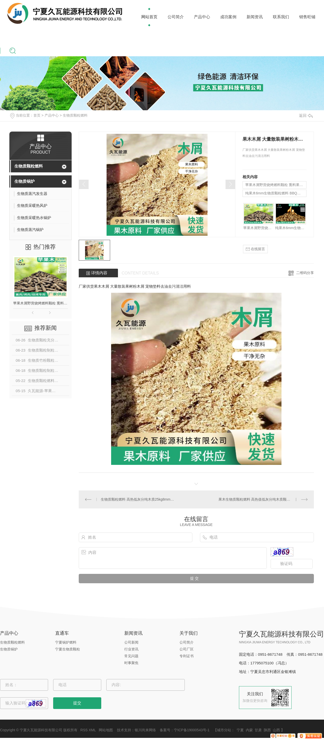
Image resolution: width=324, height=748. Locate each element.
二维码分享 (305, 273)
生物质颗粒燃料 (75, 115)
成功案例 (228, 17)
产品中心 (202, 17)
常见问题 (131, 656)
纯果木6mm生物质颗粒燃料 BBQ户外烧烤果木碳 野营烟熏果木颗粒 (276, 193)
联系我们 (281, 17)
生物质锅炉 (24, 181)
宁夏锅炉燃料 (65, 642)
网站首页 (149, 17)
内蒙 (249, 730)
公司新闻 (131, 642)
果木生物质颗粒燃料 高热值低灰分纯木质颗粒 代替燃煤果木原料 (263, 499)
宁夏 (240, 730)
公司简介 (176, 17)
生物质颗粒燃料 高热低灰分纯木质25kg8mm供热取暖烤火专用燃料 (137, 499)
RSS (84, 730)
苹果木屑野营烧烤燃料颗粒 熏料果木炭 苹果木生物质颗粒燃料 (40, 303)
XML (92, 730)
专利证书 (186, 656)
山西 (276, 730)
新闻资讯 (255, 17)
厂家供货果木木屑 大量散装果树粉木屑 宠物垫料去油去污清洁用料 (135, 286)
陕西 (267, 730)
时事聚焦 (131, 663)
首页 (36, 115)
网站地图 (106, 730)
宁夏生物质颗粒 (67, 649)
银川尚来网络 (145, 730)
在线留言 (255, 249)
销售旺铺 (307, 17)
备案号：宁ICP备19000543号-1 (184, 730)
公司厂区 (186, 649)
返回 (306, 115)
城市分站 (224, 730)
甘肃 (258, 730)
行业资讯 (131, 649)
